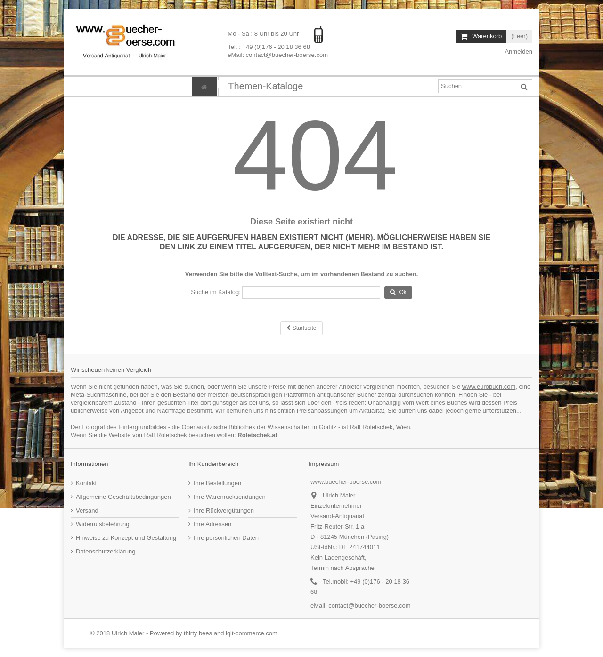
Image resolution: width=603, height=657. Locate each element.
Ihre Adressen (212, 524)
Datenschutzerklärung (105, 551)
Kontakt (86, 483)
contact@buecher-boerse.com (369, 605)
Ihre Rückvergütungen (224, 510)
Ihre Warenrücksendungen (230, 496)
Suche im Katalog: (216, 292)
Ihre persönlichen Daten (226, 537)
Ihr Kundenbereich (213, 463)
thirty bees (198, 633)
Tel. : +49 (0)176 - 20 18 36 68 (269, 46)
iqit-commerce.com (251, 633)
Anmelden (518, 51)
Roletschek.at (257, 435)
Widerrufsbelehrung (102, 524)
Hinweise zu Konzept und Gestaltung (126, 537)
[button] (265, 86)
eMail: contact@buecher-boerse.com (278, 54)
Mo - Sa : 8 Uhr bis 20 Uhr (264, 33)
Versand (87, 510)
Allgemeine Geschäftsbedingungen (123, 496)
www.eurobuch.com (488, 386)
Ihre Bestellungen (217, 483)
